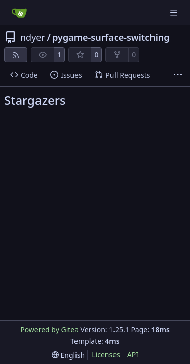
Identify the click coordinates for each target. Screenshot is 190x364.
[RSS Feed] (15, 54)
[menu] (68, 355)
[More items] (178, 75)
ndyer (32, 37)
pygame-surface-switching (110, 37)
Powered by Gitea (49, 329)
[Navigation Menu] (175, 12)
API (132, 354)
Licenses (106, 354)
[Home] (19, 13)
